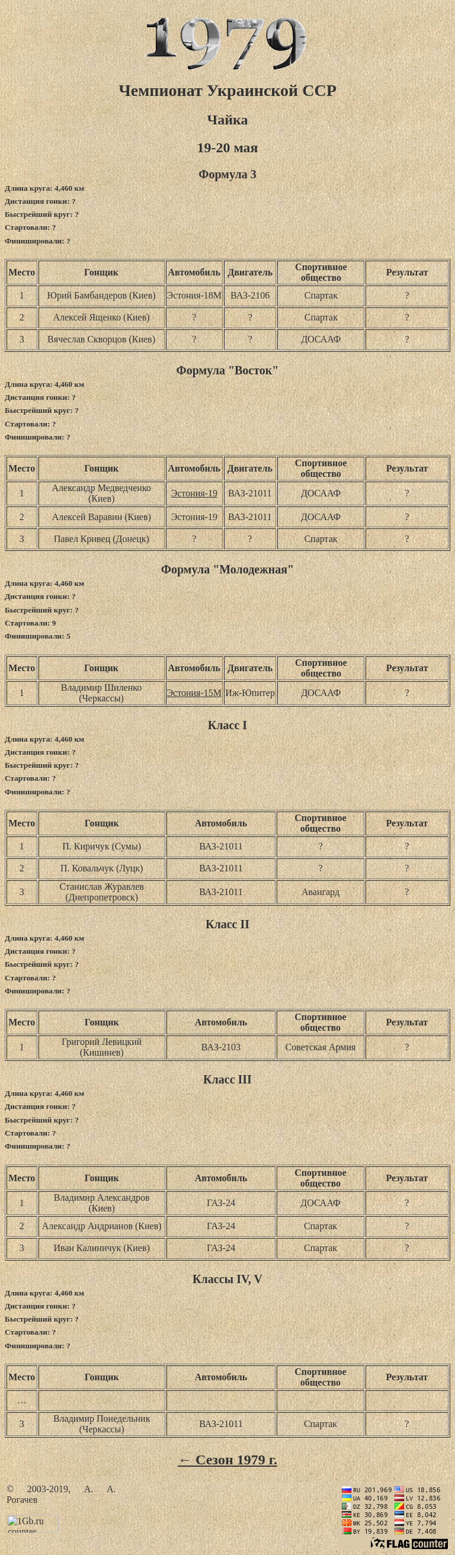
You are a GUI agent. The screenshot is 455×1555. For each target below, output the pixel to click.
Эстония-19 (194, 493)
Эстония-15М (194, 693)
